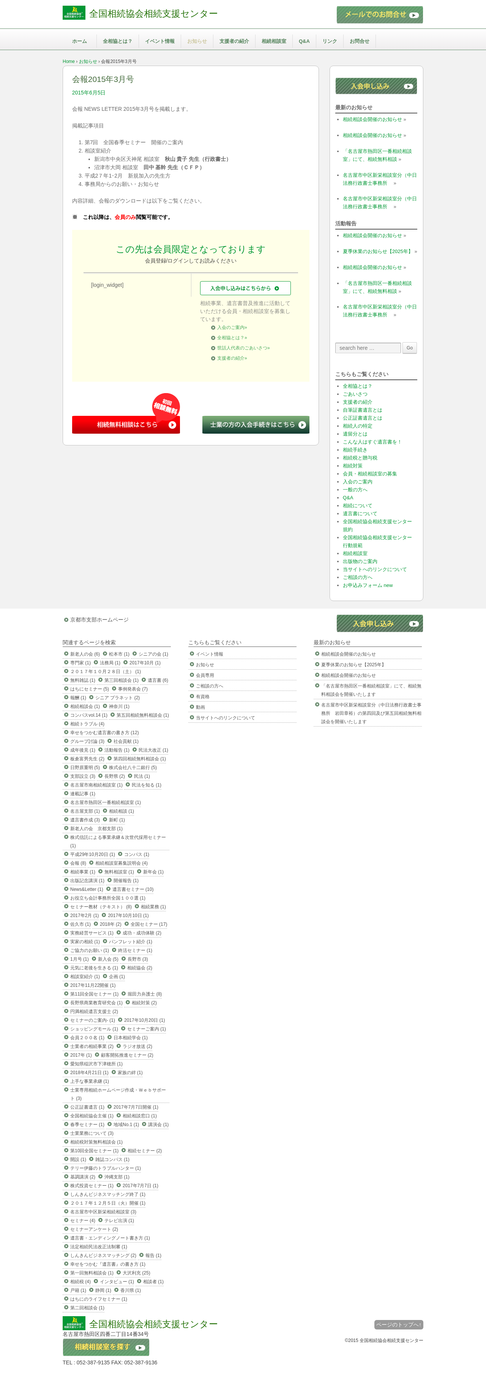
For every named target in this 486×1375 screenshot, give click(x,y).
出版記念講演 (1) (87, 880)
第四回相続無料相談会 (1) (140, 758)
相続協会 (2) (139, 968)
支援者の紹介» (232, 358)
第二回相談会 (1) (87, 1307)
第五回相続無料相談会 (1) (143, 715)
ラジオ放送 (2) (137, 1046)
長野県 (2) (114, 776)
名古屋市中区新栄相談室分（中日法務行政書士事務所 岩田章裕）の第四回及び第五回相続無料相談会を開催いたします (371, 713)
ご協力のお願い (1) (89, 950)
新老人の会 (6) (85, 654)
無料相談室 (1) (119, 872)
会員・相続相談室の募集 (370, 474)
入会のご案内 (357, 482)
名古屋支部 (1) (85, 811)
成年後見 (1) (82, 750)
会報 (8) (78, 863)
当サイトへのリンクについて (375, 569)
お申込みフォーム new (368, 585)
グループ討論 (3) (87, 741)
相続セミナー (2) (145, 1150)
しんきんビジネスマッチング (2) (103, 1255)
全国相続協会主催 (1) (92, 1116)
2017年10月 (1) (145, 662)
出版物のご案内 (360, 561)
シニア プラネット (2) (117, 697)
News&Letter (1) (86, 889)
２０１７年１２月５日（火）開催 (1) (107, 1203)
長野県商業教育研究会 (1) (96, 1002)
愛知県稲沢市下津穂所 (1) (96, 1064)
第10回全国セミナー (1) (94, 1150)
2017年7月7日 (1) (140, 1185)
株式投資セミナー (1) (92, 1185)
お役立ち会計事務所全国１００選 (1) (107, 898)
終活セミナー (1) (135, 950)
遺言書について (360, 513)
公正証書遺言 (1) (87, 1107)
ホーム (79, 41)
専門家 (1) (80, 662)
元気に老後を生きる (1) (94, 968)
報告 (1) (153, 1255)
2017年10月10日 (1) (128, 915)
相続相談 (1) (121, 811)
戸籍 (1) (78, 1290)
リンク (329, 41)
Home (69, 61)
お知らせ (197, 41)
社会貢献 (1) (126, 741)
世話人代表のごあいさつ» (243, 348)
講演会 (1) (158, 1124)
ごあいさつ (355, 394)
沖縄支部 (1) (116, 1177)
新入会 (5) (108, 959)
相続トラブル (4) (87, 724)
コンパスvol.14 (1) (88, 715)
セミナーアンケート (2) (94, 1229)
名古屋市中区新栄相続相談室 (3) (103, 1212)
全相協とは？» (232, 337)
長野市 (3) (138, 959)
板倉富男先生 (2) (87, 758)
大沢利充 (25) (136, 1273)
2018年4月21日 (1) (89, 1072)
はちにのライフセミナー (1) (98, 1299)
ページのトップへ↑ (398, 1325)
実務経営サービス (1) (92, 933)
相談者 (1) (153, 1281)
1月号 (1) (79, 959)
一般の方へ (355, 489)
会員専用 (205, 675)
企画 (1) (117, 976)
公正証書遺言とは (362, 418)
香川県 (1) (130, 1290)
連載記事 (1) (82, 793)
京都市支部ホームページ (99, 620)
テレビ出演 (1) (119, 1220)
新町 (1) (117, 820)
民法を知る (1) (146, 785)
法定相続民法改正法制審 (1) (98, 1246)
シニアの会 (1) (153, 654)
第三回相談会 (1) (121, 680)
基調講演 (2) (82, 1177)
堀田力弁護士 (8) (145, 994)
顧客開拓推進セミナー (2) (127, 1055)
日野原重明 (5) (85, 767)
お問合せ (359, 41)
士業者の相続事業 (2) (92, 1046)
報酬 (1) (78, 697)
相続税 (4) (80, 1281)
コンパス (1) (136, 854)
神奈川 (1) (119, 706)
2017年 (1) (81, 1055)
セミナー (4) (82, 1220)
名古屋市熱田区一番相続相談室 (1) (105, 802)
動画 (200, 707)
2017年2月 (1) (84, 915)
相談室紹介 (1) (85, 976)
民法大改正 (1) (153, 750)
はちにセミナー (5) (89, 689)
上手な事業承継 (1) (89, 1081)
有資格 (203, 696)
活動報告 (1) (116, 750)
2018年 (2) (111, 924)
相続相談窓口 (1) (140, 1116)
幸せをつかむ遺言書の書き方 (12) (104, 732)
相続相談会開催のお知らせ (372, 119)
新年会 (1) (153, 872)
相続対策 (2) (144, 1002)
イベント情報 (160, 41)
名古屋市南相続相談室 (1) (96, 785)
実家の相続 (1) (85, 941)
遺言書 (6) (158, 680)
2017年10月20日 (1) (144, 1020)
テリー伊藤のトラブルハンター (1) (105, 1168)
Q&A (304, 41)
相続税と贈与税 (360, 458)
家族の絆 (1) (130, 1072)
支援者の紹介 (234, 41)
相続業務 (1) (153, 906)
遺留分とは (355, 434)
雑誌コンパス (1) (112, 1159)
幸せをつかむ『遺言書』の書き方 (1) (107, 1264)
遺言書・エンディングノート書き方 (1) (110, 1238)
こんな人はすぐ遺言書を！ (372, 442)
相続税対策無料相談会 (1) (96, 1142)
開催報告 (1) (126, 880)
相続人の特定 (357, 426)
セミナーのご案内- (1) (92, 1020)
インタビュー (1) (117, 1281)
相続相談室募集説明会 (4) (121, 863)
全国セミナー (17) (149, 924)
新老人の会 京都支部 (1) (96, 828)
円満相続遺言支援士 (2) (94, 1011)
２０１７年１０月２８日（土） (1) (105, 671)
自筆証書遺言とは (362, 410)
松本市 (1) (119, 654)
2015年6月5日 (89, 93)
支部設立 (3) (82, 776)
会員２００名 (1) (87, 1037)
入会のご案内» (232, 327)
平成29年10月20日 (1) (92, 854)
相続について (357, 505)
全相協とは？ (118, 41)
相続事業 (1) (82, 872)
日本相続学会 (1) (131, 1037)
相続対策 (353, 466)
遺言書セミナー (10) (133, 889)
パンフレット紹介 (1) (130, 941)
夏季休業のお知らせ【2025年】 (378, 251)
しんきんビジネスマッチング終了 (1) (107, 1194)
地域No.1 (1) (126, 1124)
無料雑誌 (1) (82, 680)
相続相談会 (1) (85, 706)
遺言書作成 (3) (85, 820)
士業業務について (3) (92, 1133)
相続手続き (355, 450)
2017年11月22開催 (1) (92, 985)
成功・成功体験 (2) (142, 933)
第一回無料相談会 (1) (92, 1273)
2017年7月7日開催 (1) (136, 1107)
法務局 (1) (110, 662)
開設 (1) (78, 1159)
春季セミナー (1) (87, 1124)
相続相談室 (274, 41)
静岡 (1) (103, 1290)
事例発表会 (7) (133, 689)
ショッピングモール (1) (94, 1029)
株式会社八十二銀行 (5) (133, 767)
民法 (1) (142, 776)
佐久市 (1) (80, 924)
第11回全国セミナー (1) (94, 994)
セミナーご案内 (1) (146, 1029)
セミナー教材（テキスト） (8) (101, 906)
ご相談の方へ (357, 577)
